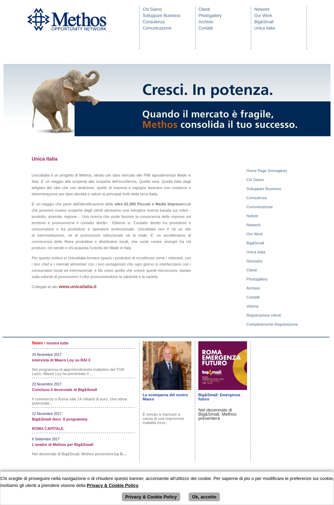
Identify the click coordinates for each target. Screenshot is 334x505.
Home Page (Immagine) (267, 171)
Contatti (205, 28)
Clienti (204, 9)
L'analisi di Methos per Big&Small (62, 444)
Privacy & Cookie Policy (151, 496)
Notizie (252, 216)
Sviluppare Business (162, 15)
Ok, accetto (204, 496)
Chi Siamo (152, 9)
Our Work (263, 15)
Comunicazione (157, 28)
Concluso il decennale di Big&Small (64, 390)
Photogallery (210, 15)
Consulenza (154, 21)
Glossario (255, 261)
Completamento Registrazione (272, 324)
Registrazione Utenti (264, 315)
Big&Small (263, 21)
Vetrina (252, 306)
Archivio (205, 21)
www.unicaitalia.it (78, 286)
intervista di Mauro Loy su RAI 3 (61, 360)
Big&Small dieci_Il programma (59, 419)
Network (262, 9)
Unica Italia (264, 28)
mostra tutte (57, 343)
